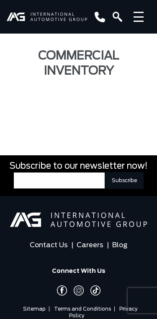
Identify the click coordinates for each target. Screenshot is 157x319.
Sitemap (34, 308)
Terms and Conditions (82, 308)
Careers (90, 245)
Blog (119, 245)
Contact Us (49, 245)
